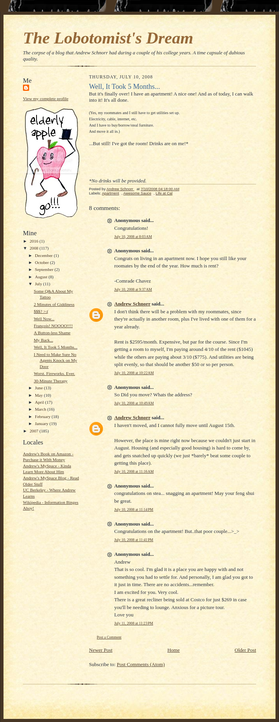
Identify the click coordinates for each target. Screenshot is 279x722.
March (41, 409)
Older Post (245, 650)
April (40, 402)
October (42, 262)
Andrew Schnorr (132, 304)
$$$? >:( (41, 311)
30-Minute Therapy (51, 380)
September (45, 269)
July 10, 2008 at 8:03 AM (133, 236)
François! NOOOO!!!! (53, 325)
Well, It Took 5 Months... (55, 347)
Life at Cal (164, 193)
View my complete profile (45, 98)
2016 (34, 241)
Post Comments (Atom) (141, 664)
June (39, 387)
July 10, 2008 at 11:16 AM (133, 471)
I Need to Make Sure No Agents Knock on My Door (55, 360)
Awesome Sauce (137, 193)
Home (173, 650)
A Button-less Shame (52, 332)
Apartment (110, 193)
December (44, 255)
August (42, 276)
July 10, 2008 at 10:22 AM (134, 373)
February (43, 416)
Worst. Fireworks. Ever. (54, 373)
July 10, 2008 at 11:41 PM (133, 540)
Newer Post (100, 650)
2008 (34, 248)
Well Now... (44, 318)
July (39, 283)
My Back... (43, 340)
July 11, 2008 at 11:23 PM (133, 623)
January (42, 423)
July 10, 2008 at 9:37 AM (133, 289)
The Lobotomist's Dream (108, 38)
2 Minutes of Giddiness (54, 304)
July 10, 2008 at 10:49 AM (134, 403)
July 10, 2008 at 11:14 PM (133, 509)
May (39, 395)
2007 (34, 431)
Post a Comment (109, 637)
